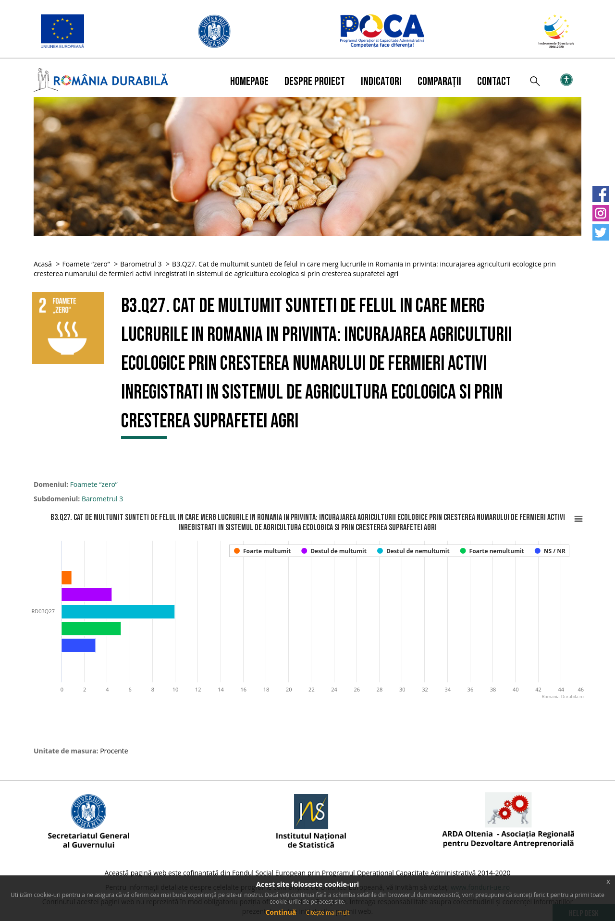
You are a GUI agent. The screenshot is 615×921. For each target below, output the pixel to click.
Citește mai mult (327, 913)
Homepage (249, 81)
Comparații (439, 81)
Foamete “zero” (86, 263)
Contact (494, 81)
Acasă (43, 263)
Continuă (280, 912)
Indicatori (381, 81)
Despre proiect (314, 81)
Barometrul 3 (140, 263)
